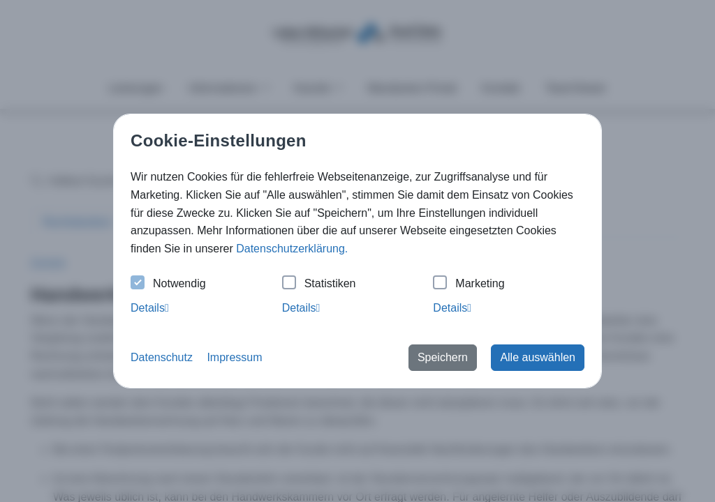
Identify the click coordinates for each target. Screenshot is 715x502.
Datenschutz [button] (162, 357)
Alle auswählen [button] (537, 357)
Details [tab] (150, 308)
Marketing (468, 284)
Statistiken (319, 284)
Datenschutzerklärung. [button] (292, 248)
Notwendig (168, 284)
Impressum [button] (234, 357)
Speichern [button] (443, 357)
